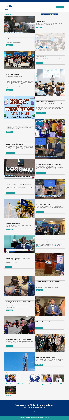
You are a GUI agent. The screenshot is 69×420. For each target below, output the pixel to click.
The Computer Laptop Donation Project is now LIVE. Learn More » (34, 0)
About (19, 7)
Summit (24, 7)
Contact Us (42, 7)
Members (29, 7)
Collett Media (47, 417)
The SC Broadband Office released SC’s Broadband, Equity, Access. (22, 383)
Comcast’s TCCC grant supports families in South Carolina (10, 395)
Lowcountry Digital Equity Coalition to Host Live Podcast (9, 383)
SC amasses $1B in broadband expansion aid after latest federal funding (46, 384)
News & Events (35, 7)
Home (15, 7)
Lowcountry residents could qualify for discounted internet (58, 383)
